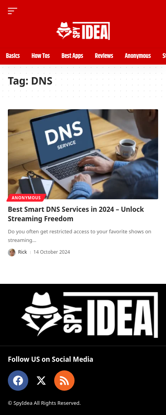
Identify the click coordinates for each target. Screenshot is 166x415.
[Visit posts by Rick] (12, 252)
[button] (14, 11)
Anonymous (26, 197)
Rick (22, 252)
